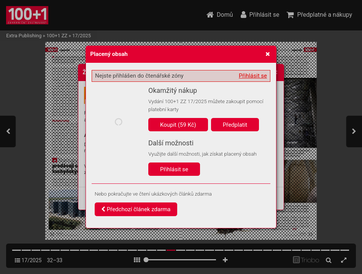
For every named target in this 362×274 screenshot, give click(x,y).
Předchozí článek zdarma (136, 209)
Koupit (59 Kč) (178, 124)
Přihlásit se (253, 75)
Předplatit (235, 124)
